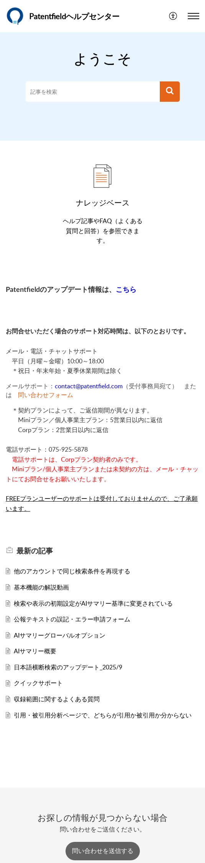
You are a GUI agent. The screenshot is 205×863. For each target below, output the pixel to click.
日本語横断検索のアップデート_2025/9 (68, 667)
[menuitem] (173, 16)
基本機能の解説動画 (41, 587)
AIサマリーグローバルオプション (59, 635)
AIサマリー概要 (35, 651)
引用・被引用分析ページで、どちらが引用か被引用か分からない (103, 715)
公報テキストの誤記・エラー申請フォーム (72, 619)
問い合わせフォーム (45, 395)
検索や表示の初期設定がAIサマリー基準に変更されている (93, 603)
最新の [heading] (34, 551)
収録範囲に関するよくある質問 (57, 699)
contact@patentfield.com (89, 386)
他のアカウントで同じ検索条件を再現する (72, 571)
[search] (93, 91)
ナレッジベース (103, 202)
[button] (173, 16)
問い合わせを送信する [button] (102, 850)
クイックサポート (38, 683)
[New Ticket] (103, 850)
